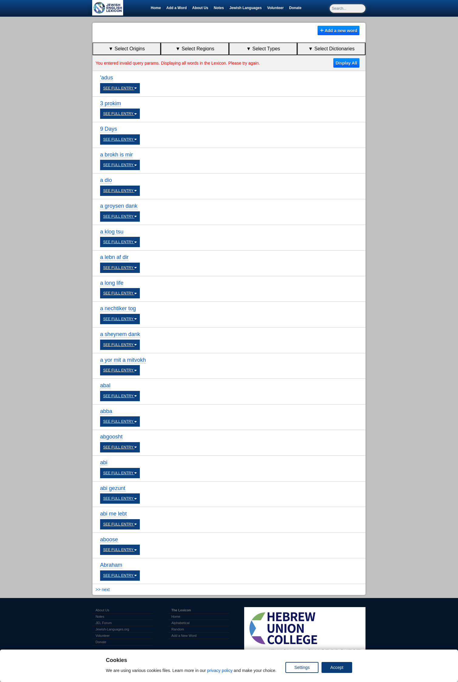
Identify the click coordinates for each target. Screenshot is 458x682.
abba (106, 411)
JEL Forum (104, 623)
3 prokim (110, 103)
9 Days (108, 129)
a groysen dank (118, 206)
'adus (106, 78)
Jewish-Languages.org (112, 629)
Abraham (111, 565)
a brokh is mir (116, 155)
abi (103, 462)
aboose (109, 539)
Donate (296, 8)
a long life (111, 283)
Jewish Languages (246, 8)
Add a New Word (184, 635)
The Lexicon (181, 610)
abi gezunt (112, 488)
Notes (219, 8)
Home (156, 8)
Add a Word (176, 8)
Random (177, 629)
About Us (200, 8)
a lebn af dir (114, 257)
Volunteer (276, 8)
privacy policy (220, 670)
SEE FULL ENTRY (120, 88)
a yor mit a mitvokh (123, 360)
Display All (346, 63)
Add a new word (338, 30)
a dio (106, 180)
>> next (103, 589)
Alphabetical (180, 623)
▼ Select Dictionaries (331, 48)
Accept (336, 667)
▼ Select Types (263, 48)
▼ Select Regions (195, 48)
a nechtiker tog (118, 308)
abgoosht (111, 437)
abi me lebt (113, 514)
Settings (302, 667)
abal (105, 385)
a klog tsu (111, 232)
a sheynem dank (120, 334)
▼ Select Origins (127, 48)
